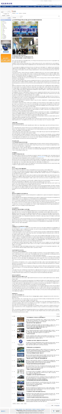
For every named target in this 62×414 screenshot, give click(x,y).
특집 (3, 24)
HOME (17, 13)
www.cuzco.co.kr (22, 227)
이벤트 (3, 30)
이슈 (3, 33)
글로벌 (3, 34)
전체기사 (3, 21)
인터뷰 (3, 25)
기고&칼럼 (4, 35)
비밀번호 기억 (6, 13)
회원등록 (45, 0)
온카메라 (3, 26)
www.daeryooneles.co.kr (41, 156)
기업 (3, 29)
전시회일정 (4, 37)
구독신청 (3, 38)
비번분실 (49, 0)
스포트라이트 (4, 28)
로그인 (42, 0)
